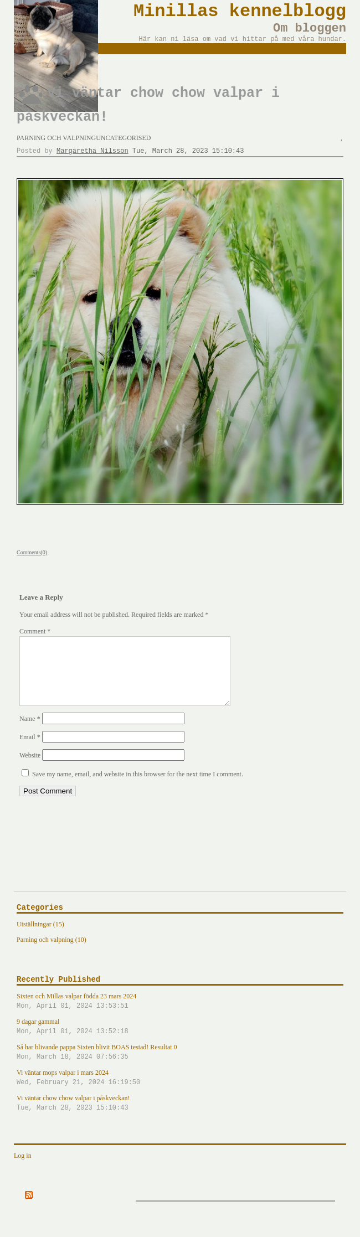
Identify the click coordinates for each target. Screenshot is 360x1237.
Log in (23, 1169)
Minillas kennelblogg (239, 11)
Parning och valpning (56, 138)
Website (29, 768)
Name (29, 732)
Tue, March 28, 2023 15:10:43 (188, 151)
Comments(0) (32, 552)
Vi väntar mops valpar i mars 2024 (180, 1091)
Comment (34, 631)
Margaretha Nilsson (92, 151)
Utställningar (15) (40, 937)
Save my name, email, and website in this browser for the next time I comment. (137, 787)
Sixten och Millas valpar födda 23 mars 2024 (180, 1015)
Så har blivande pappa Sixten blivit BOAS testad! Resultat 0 (180, 1065)
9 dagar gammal (180, 1040)
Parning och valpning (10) (51, 953)
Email (29, 750)
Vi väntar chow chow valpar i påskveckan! (180, 1116)
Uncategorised (123, 138)
